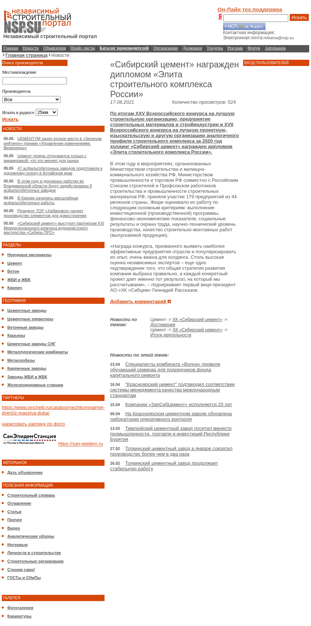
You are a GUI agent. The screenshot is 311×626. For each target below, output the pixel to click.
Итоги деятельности (170, 335)
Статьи (14, 511)
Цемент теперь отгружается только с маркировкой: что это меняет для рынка (45, 158)
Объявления (54, 48)
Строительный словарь (31, 495)
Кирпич (14, 288)
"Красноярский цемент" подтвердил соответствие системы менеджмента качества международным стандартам (172, 390)
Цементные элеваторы (30, 319)
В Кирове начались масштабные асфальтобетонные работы (41, 200)
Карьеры (16, 335)
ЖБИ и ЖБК (18, 279)
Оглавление (19, 503)
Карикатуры (19, 616)
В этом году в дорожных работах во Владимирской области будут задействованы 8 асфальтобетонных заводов (48, 185)
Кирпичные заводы (26, 368)
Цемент (14, 263)
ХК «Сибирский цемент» (197, 319)
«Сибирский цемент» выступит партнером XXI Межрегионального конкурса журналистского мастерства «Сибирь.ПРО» (54, 228)
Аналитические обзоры (30, 536)
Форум (254, 48)
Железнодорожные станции (35, 385)
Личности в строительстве (34, 552)
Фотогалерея (20, 607)
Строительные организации (35, 561)
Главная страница (27, 55)
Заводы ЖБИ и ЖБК (27, 377)
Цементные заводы (27, 310)
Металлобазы (21, 360)
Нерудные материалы (29, 255)
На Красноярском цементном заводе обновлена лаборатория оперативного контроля (171, 416)
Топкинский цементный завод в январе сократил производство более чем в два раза (171, 451)
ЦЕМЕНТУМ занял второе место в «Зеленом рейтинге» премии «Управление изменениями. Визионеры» (53, 143)
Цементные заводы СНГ (31, 344)
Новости (31, 48)
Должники (192, 48)
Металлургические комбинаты (37, 352)
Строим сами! (21, 569)
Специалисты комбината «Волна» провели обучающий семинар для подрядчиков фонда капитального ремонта (165, 369)
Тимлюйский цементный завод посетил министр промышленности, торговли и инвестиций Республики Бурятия (170, 434)
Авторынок (275, 48)
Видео (13, 528)
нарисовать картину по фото (33, 424)
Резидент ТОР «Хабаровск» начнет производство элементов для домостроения (45, 213)
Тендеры (215, 48)
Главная (10, 48)
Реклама (235, 48)
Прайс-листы (82, 48)
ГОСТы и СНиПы (24, 577)
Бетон (13, 271)
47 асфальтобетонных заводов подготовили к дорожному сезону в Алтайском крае (53, 170)
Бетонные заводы (25, 327)
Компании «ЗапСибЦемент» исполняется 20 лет (178, 404)
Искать (299, 17)
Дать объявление (25, 472)
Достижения (162, 324)
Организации (165, 48)
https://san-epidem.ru (80, 444)
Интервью (17, 544)
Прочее (14, 520)
